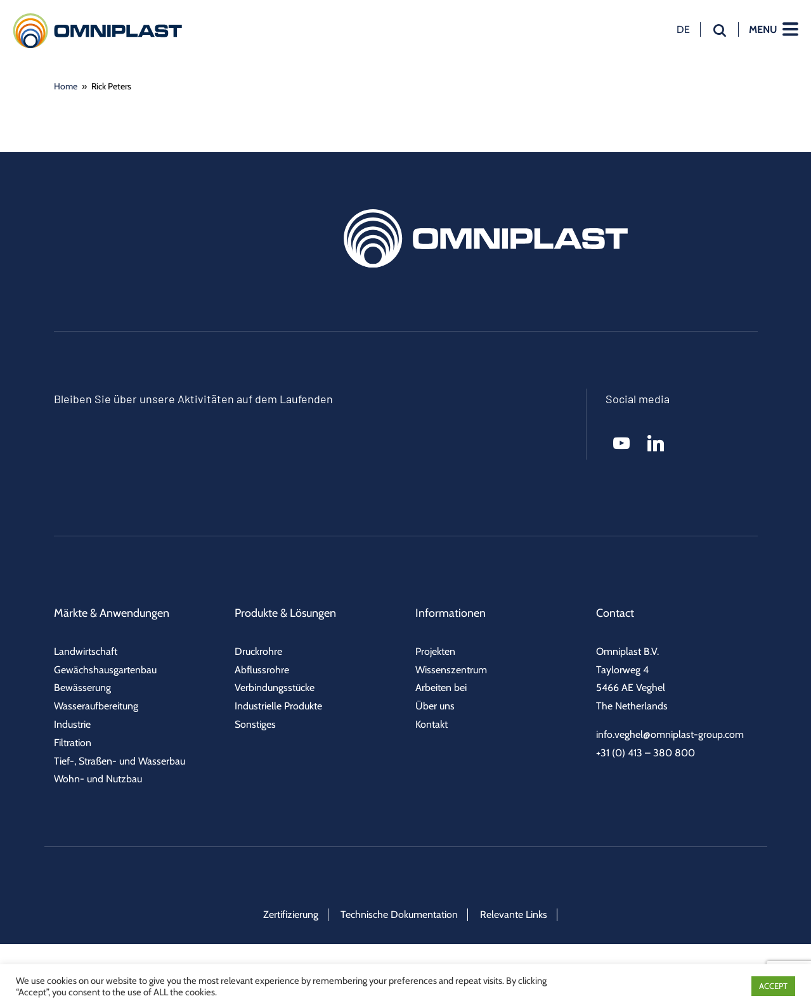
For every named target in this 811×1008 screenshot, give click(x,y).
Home (65, 86)
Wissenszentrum (451, 670)
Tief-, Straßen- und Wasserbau (119, 761)
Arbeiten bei (441, 688)
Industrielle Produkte (278, 706)
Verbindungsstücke (275, 688)
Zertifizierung (290, 914)
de (683, 29)
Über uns (435, 706)
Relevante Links (513, 914)
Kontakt (431, 724)
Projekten (435, 651)
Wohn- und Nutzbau (98, 779)
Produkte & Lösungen (285, 613)
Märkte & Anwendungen (111, 613)
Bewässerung (82, 688)
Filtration (72, 743)
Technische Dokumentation (399, 914)
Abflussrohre (262, 670)
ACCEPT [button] (773, 986)
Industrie (72, 724)
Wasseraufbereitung (96, 706)
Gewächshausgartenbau (105, 670)
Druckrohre (258, 651)
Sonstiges (255, 724)
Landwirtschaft (85, 651)
